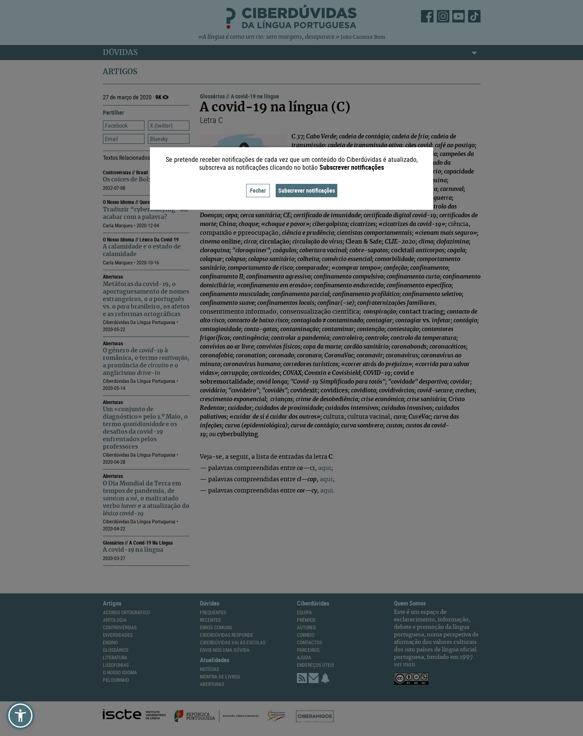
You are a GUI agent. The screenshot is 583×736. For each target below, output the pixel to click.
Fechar (258, 190)
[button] (20, 715)
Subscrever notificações (306, 190)
